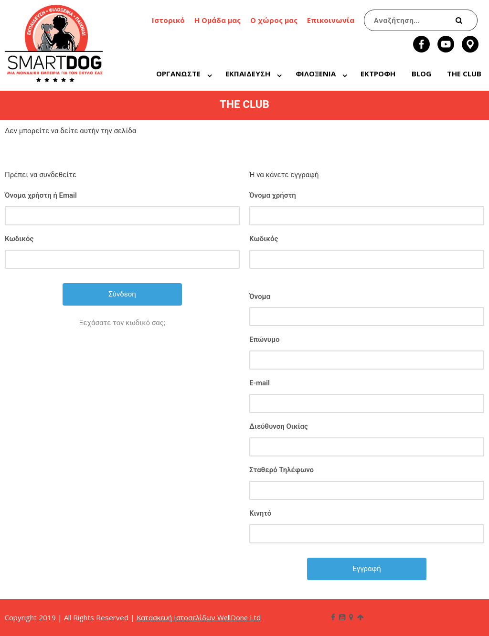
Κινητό (260, 513)
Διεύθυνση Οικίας (278, 426)
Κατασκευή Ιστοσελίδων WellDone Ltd (200, 617)
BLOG (421, 73)
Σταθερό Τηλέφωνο (281, 470)
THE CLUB (464, 73)
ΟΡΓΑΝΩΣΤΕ (178, 73)
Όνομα (259, 296)
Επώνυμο (264, 339)
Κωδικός (19, 238)
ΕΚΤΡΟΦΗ (378, 73)
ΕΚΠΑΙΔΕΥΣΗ (247, 73)
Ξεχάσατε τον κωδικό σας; (122, 322)
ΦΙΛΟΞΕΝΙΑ (316, 73)
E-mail (259, 383)
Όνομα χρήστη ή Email (41, 195)
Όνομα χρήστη (272, 195)
